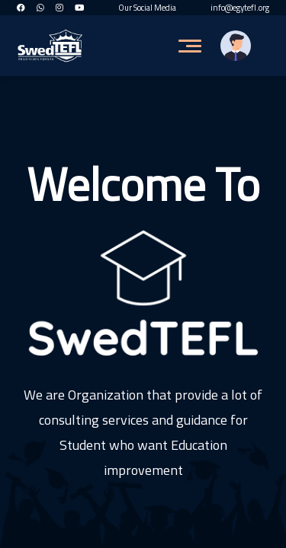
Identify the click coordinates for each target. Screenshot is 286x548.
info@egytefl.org (239, 7)
